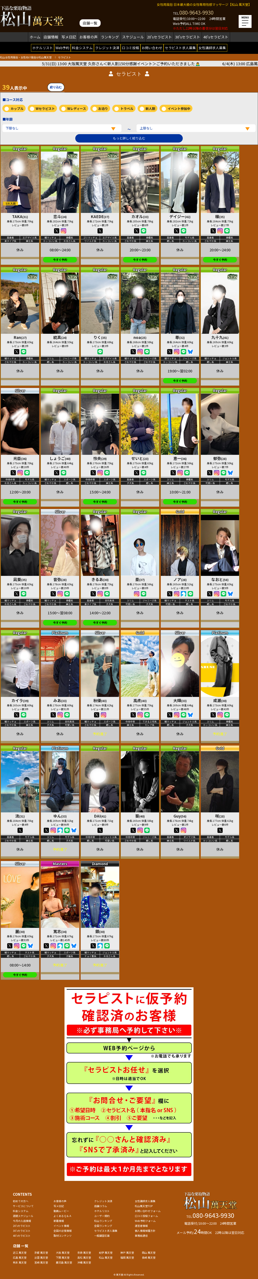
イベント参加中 (179, 108)
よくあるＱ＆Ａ (63, 1216)
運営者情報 (141, 1225)
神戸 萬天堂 (127, 1252)
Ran (20, 337)
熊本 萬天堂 (19, 1262)
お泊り (103, 108)
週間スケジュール (23, 1216)
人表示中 (14, 87)
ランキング (110, 36)
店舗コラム (100, 1206)
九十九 (220, 337)
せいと (140, 458)
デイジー (179, 216)
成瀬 (220, 700)
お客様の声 (88, 36)
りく (100, 337)
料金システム (82, 47)
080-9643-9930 (196, 12)
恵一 (180, 458)
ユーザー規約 (102, 1216)
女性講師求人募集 (212, 47)
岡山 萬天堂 (148, 1252)
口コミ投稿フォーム (146, 1216)
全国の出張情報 (63, 1230)
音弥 (60, 579)
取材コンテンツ (63, 1235)
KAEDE (100, 216)
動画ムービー (61, 1211)
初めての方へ (20, 1201)
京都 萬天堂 (41, 1252)
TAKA (20, 216)
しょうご (60, 458)
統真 (60, 337)
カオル (140, 216)
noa (140, 337)
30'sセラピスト (187, 36)
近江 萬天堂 (19, 1252)
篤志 (60, 931)
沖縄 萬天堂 (84, 1262)
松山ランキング (103, 1221)
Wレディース (76, 108)
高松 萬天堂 (84, 1257)
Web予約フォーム (145, 1221)
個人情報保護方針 (145, 1230)
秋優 (100, 700)
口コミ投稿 (130, 47)
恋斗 (60, 216)
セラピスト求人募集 (180, 47)
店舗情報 (51, 36)
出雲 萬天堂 (41, 1257)
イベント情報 (61, 1225)
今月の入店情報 (22, 1221)
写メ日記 (68, 36)
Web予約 (62, 47)
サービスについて (23, 1206)
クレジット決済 (107, 47)
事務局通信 (141, 1235)
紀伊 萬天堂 (105, 1252)
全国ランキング (103, 1225)
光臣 (20, 458)
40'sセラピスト (215, 36)
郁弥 (220, 458)
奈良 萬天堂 (84, 1252)
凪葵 (20, 579)
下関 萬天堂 (62, 1257)
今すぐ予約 (60, 260)
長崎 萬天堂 (148, 1257)
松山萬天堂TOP (144, 1206)
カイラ (20, 700)
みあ (60, 700)
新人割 (150, 108)
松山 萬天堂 (105, 1257)
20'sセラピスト (159, 36)
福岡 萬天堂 (127, 1257)
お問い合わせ (152, 47)
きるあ (100, 579)
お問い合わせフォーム (148, 1211)
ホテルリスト (42, 47)
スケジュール (133, 36)
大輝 (180, 700)
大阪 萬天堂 (62, 1252)
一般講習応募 (102, 1235)
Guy (180, 816)
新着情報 (59, 1221)
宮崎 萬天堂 (41, 1262)
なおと (220, 579)
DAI (100, 816)
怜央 (100, 458)
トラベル (126, 108)
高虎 (140, 700)
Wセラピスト (45, 108)
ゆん (60, 816)
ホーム (35, 36)
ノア (180, 579)
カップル (17, 108)
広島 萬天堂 (19, 1257)
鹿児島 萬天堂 (64, 1262)
